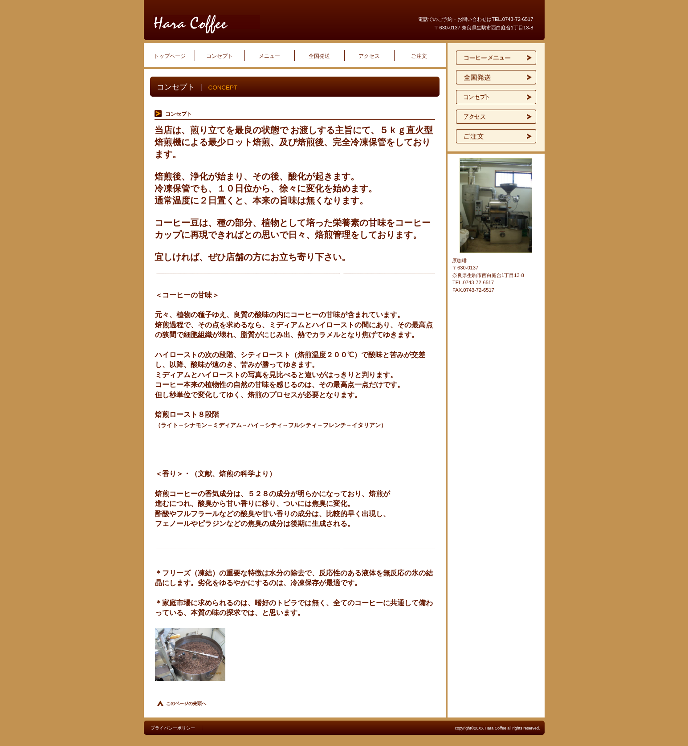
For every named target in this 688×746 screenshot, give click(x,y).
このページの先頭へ (186, 703)
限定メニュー (496, 58)
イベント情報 (496, 77)
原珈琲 (259, 24)
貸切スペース (496, 97)
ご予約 (496, 136)
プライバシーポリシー (173, 728)
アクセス (496, 116)
